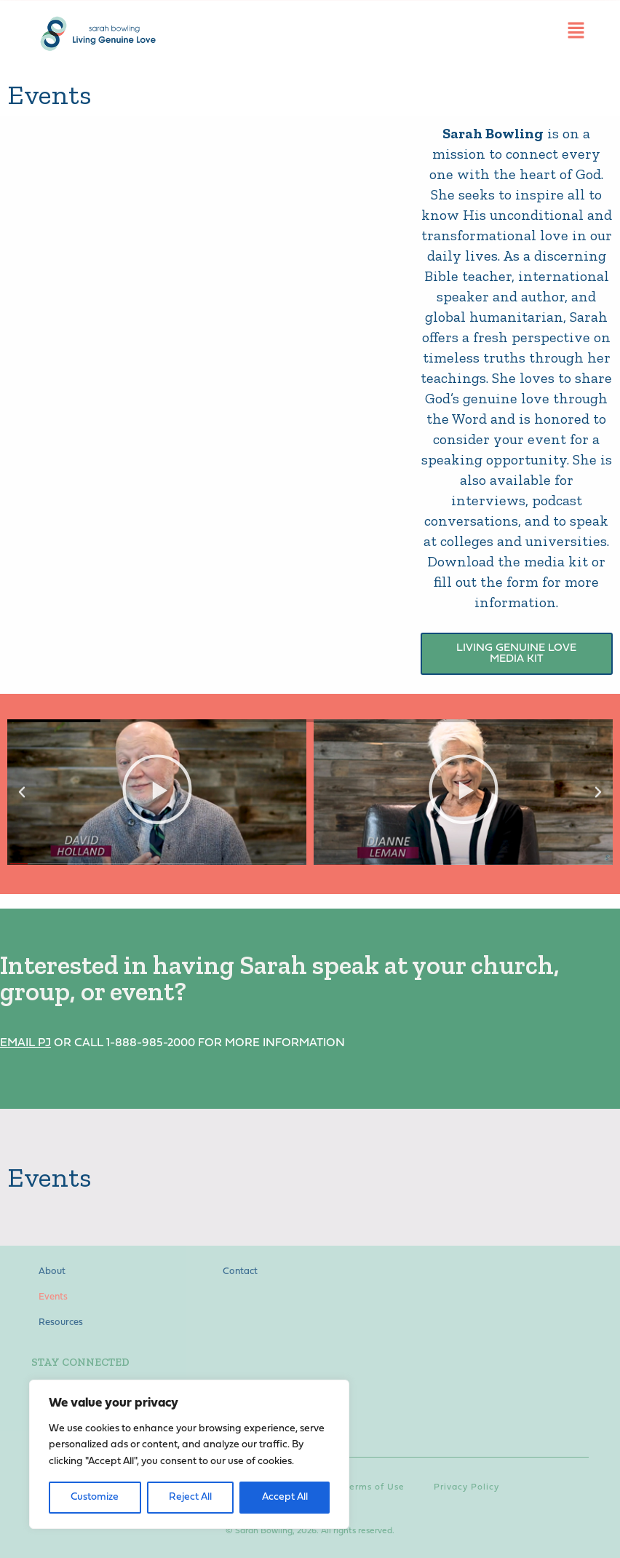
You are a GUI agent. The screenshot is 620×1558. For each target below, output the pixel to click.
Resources (61, 1322)
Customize (95, 1497)
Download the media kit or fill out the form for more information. (516, 582)
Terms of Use (374, 1486)
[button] (22, 792)
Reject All (190, 1497)
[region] (189, 1454)
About (52, 1271)
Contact (240, 1271)
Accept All (285, 1497)
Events (53, 1297)
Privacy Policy (466, 1486)
